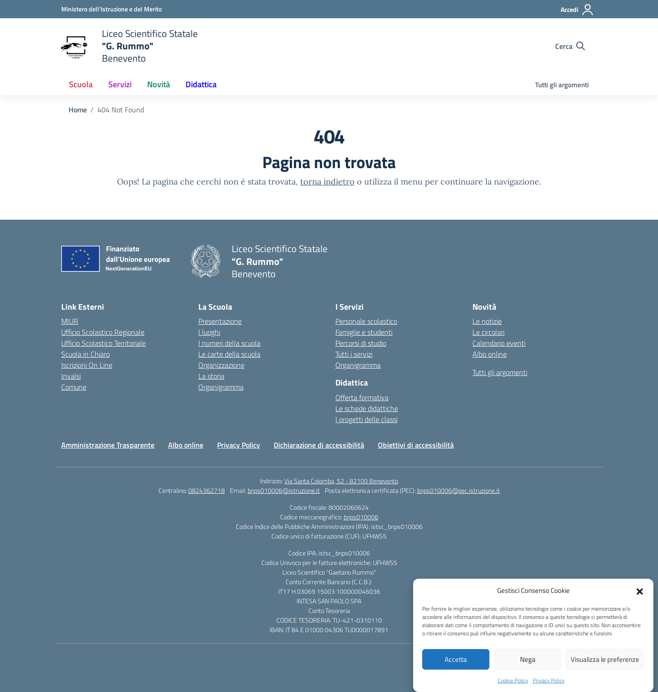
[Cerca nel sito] (570, 46)
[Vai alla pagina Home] (78, 109)
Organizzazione (221, 364)
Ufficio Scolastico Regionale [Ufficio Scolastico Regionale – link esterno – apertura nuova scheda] (102, 332)
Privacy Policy (238, 444)
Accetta (456, 669)
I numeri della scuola (229, 343)
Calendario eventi (498, 343)
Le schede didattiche (366, 408)
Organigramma (221, 386)
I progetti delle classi (366, 419)
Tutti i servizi (353, 354)
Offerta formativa (361, 397)
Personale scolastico (366, 321)
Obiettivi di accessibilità (416, 444)
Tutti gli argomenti (562, 84)
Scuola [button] (81, 84)
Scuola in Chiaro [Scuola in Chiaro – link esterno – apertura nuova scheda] (85, 354)
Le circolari (488, 332)
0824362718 (206, 490)
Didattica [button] (201, 84)
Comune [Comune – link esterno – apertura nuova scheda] (73, 386)
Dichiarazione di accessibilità (319, 444)
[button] (639, 600)
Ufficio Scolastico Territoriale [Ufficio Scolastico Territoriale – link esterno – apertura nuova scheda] (103, 343)
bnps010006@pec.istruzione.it (458, 490)
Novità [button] (158, 84)
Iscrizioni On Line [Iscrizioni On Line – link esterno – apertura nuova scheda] (86, 364)
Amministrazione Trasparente (107, 444)
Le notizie (487, 321)
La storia (211, 375)
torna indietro (327, 181)
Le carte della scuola (229, 354)
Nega (528, 669)
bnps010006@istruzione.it (284, 490)
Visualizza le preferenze (605, 669)
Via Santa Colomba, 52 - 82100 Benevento (341, 481)
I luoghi (209, 332)
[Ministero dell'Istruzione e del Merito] (111, 9)
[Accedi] (577, 9)
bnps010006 (361, 517)
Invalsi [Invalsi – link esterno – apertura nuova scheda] (71, 375)
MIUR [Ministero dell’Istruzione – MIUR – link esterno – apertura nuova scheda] (69, 321)
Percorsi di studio (360, 343)
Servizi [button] (120, 84)
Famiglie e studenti (364, 332)
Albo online (489, 354)
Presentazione (220, 321)
